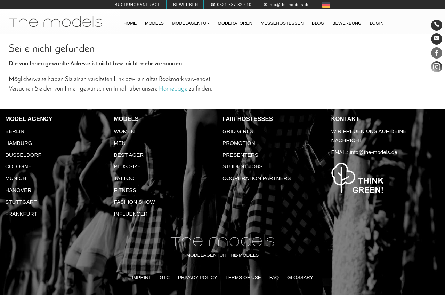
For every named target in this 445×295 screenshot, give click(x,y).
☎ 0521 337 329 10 (230, 4)
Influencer (131, 214)
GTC (165, 277)
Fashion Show (134, 202)
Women (124, 131)
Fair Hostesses (247, 119)
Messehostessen (282, 23)
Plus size (127, 166)
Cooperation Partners (256, 178)
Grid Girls (237, 131)
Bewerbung (347, 23)
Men (120, 143)
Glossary (300, 277)
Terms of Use (243, 277)
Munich (15, 178)
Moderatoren (235, 23)
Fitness (125, 190)
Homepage (173, 89)
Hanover (18, 190)
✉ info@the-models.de (287, 4)
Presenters (240, 155)
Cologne (18, 166)
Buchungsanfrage (138, 4)
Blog (318, 23)
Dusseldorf (23, 155)
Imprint (141, 277)
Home (130, 23)
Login (376, 23)
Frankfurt (21, 214)
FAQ (274, 277)
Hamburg (18, 143)
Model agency (28, 119)
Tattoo (124, 178)
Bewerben (185, 4)
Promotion (238, 143)
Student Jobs (242, 166)
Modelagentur (191, 23)
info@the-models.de (373, 152)
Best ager (129, 155)
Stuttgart (21, 202)
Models (154, 23)
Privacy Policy (197, 277)
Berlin (14, 131)
